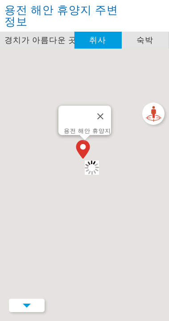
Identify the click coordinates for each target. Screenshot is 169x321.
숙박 (144, 40)
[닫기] (100, 116)
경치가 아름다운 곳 (39, 40)
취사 (97, 40)
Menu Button (27, 305)
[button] (85, 150)
